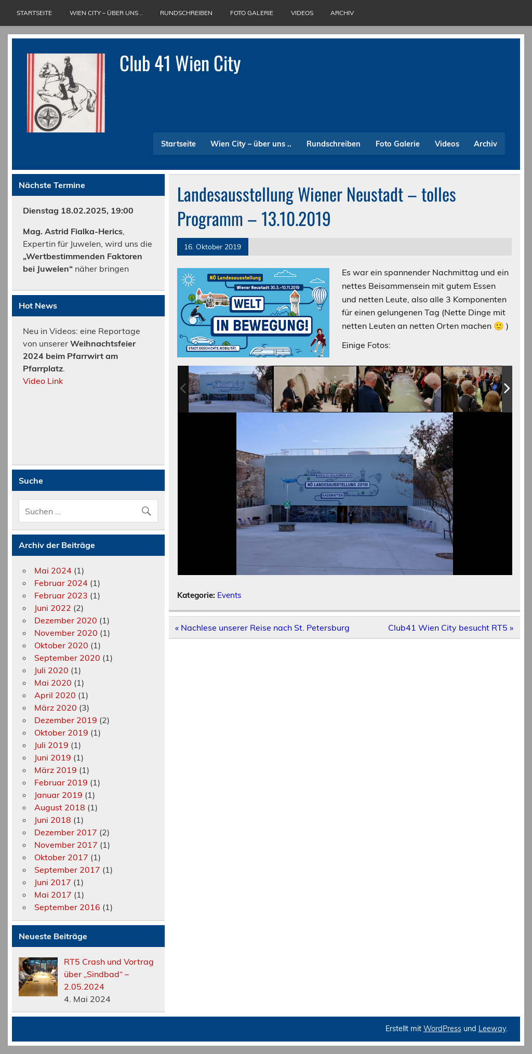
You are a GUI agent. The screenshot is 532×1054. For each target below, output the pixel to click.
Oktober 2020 (61, 645)
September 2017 (67, 869)
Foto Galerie (251, 13)
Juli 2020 (51, 670)
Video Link (44, 381)
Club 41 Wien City (180, 62)
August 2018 (59, 807)
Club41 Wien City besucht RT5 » (450, 627)
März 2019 (55, 770)
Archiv (342, 13)
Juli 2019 (51, 745)
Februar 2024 (61, 583)
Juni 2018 (52, 820)
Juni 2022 (52, 608)
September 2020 (67, 657)
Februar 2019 (61, 782)
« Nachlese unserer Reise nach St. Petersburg (262, 627)
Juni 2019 (52, 757)
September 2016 (67, 907)
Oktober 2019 (61, 732)
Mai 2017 (53, 894)
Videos (302, 13)
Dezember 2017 (65, 832)
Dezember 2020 (65, 620)
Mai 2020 (53, 682)
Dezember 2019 (65, 720)
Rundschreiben (186, 13)
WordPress (442, 1028)
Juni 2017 (52, 882)
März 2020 (55, 707)
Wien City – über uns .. (106, 13)
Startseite (34, 13)
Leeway (492, 1028)
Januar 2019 (58, 795)
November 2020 (66, 633)
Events (229, 595)
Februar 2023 (61, 595)
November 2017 (66, 844)
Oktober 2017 (61, 857)
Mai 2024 (53, 570)
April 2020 (55, 695)
